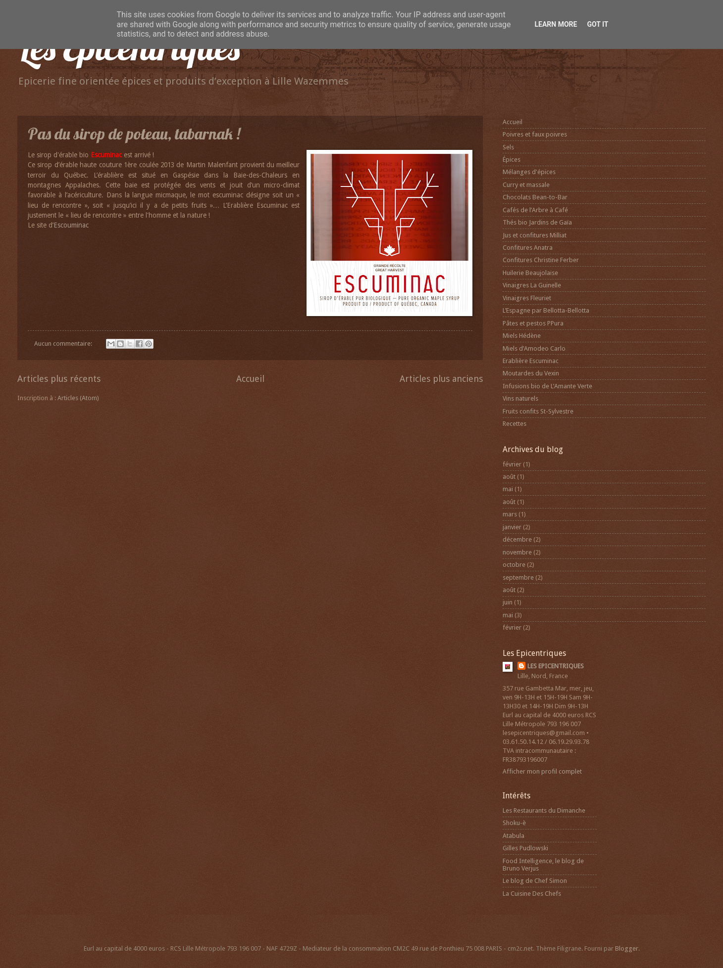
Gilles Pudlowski (525, 848)
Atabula (513, 835)
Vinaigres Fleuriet (527, 298)
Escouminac (71, 225)
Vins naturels (520, 398)
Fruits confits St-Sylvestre (538, 411)
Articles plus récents (59, 378)
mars (510, 514)
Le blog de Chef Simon (535, 880)
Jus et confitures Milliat (535, 235)
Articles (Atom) (78, 398)
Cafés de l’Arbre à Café (535, 210)
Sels (508, 147)
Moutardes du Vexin (531, 373)
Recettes (514, 423)
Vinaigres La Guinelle (532, 285)
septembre (518, 577)
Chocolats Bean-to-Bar (535, 197)
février (512, 464)
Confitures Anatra (528, 247)
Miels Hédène (522, 335)
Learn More (555, 24)
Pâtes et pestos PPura (533, 323)
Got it (597, 24)
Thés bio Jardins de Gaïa (537, 222)
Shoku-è (514, 823)
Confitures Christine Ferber (541, 260)
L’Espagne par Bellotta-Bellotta (546, 310)
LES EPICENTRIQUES (555, 666)
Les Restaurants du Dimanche (544, 810)
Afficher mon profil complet (542, 771)
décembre (517, 539)
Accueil (250, 378)
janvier (512, 527)
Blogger (626, 948)
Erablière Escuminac (531, 361)
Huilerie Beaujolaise (530, 273)
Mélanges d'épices (529, 172)
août (509, 476)
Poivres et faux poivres (535, 134)
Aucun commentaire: (64, 343)
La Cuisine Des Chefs (532, 893)
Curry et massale (526, 184)
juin (508, 602)
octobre (514, 564)
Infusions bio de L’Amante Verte (547, 386)
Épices (511, 159)
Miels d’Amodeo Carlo (534, 348)
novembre (517, 552)
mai (508, 489)
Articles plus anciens (441, 378)
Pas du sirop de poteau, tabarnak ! (134, 133)
